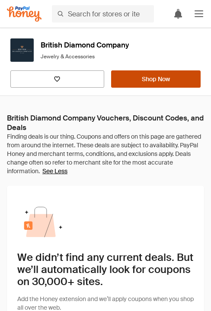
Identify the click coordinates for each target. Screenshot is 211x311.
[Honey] (24, 14)
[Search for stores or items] (103, 13)
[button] (199, 14)
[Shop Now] (156, 79)
